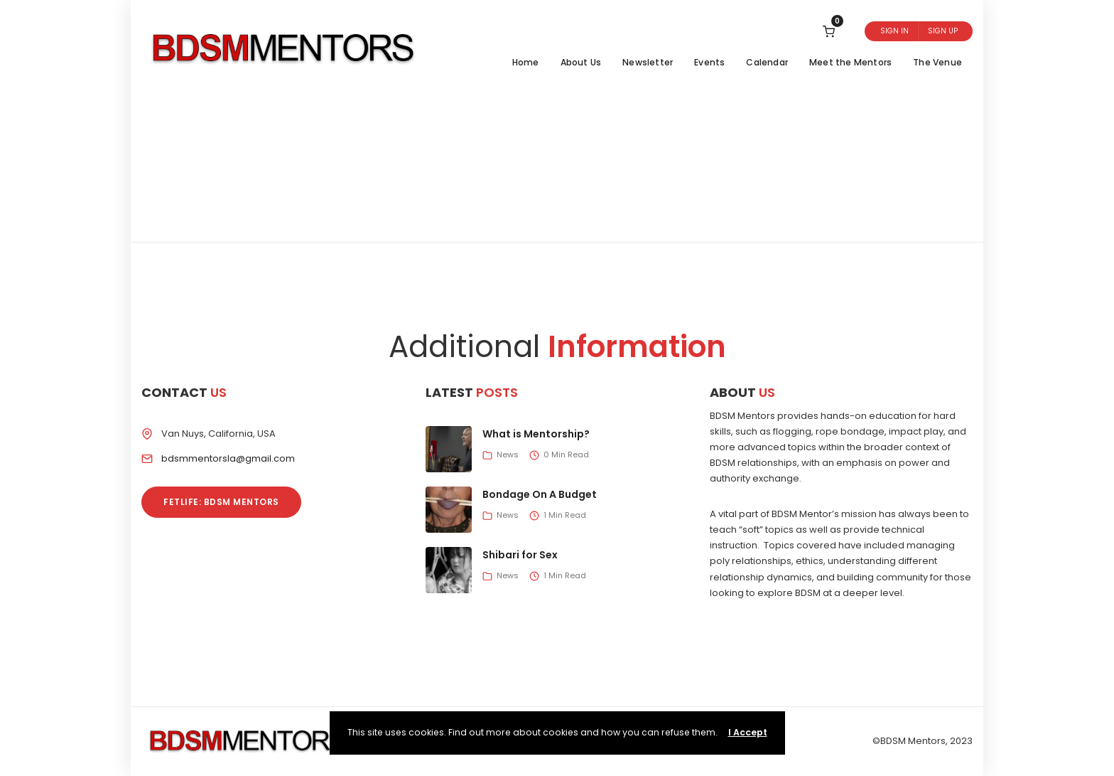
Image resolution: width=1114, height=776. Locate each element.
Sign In (894, 31)
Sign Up (943, 31)
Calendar (767, 62)
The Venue (937, 62)
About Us (581, 62)
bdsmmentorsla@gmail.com (228, 458)
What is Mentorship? (536, 434)
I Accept (747, 732)
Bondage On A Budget (539, 494)
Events (709, 62)
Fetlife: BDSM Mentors (221, 502)
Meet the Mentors (850, 62)
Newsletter (647, 62)
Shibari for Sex (520, 555)
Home (525, 62)
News (508, 454)
